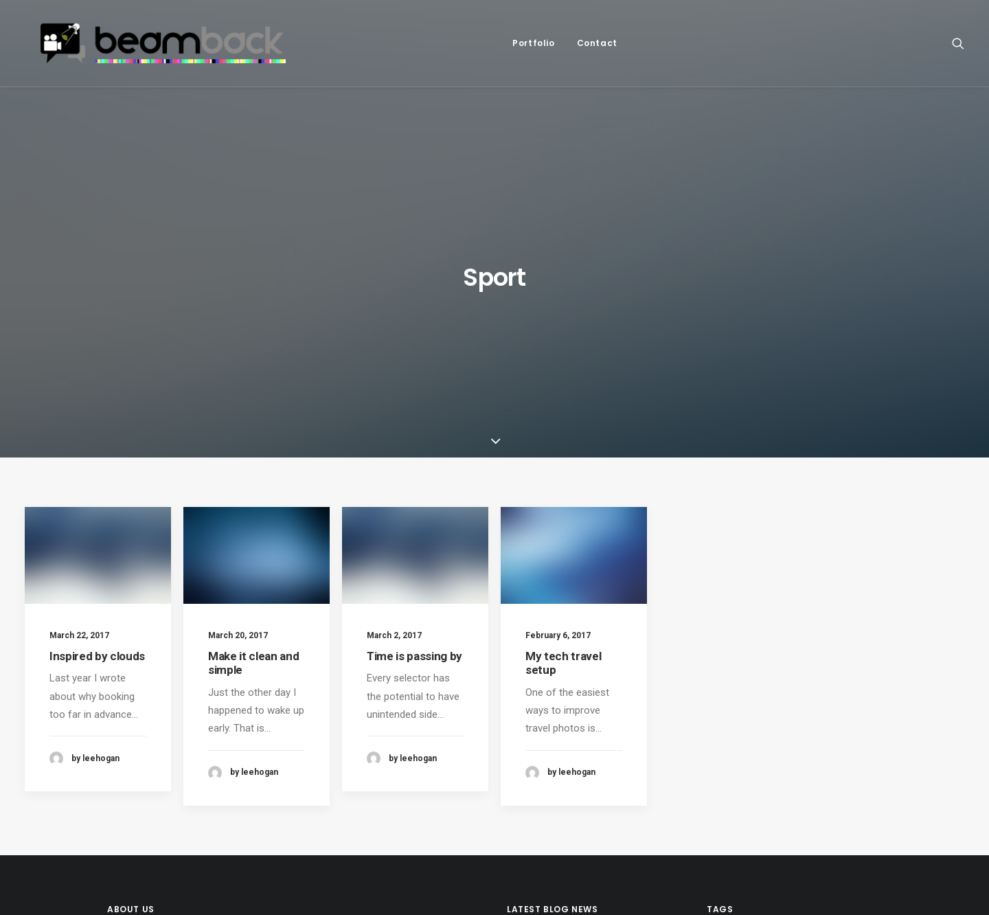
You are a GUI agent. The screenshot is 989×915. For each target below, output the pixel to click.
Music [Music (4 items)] (758, 732)
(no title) (526, 730)
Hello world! (533, 796)
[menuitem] (553, 49)
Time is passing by (414, 459)
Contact (617, 49)
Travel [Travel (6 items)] (764, 754)
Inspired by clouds (97, 446)
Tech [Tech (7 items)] (722, 754)
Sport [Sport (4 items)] (801, 732)
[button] (958, 49)
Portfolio (554, 49)
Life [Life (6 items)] (720, 732)
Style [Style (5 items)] (843, 732)
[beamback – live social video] (184, 49)
